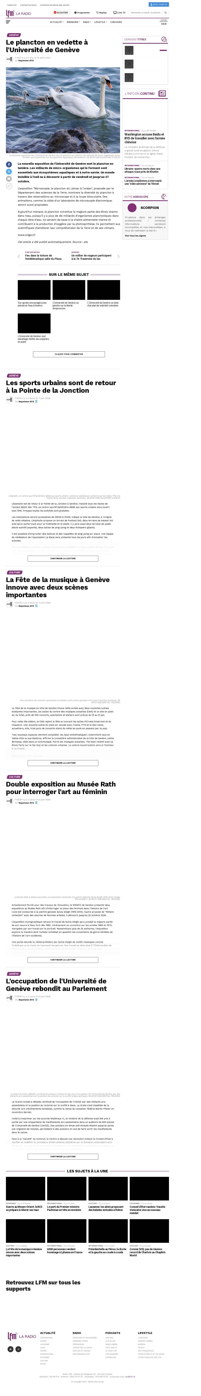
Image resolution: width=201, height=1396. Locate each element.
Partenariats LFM (81, 1355)
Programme (82, 12)
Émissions (72, 22)
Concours (116, 22)
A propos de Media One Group (55, 5)
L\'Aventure (110, 1359)
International (47, 1355)
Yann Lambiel (111, 1345)
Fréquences (78, 1345)
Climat (43, 1342)
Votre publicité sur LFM (149, 1359)
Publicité (12, 5)
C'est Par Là (111, 1349)
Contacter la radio (82, 1349)
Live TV (119, 12)
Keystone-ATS (26, 60)
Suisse (43, 1352)
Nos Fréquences (146, 1352)
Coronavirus (46, 1339)
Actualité (56, 22)
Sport (43, 1365)
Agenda (141, 1345)
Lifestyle (99, 22)
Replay (101, 12)
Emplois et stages (81, 1352)
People (141, 1349)
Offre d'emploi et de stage (151, 1355)
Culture (44, 1362)
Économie (44, 1359)
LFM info (109, 1339)
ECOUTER (61, 12)
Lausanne (44, 1345)
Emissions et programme (85, 1339)
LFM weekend (111, 1355)
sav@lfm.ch (130, 1378)
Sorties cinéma (145, 1342)
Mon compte (159, 4)
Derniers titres (80, 1342)
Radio (86, 22)
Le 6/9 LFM (110, 1342)
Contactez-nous (28, 5)
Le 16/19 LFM (111, 1352)
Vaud (42, 1349)
